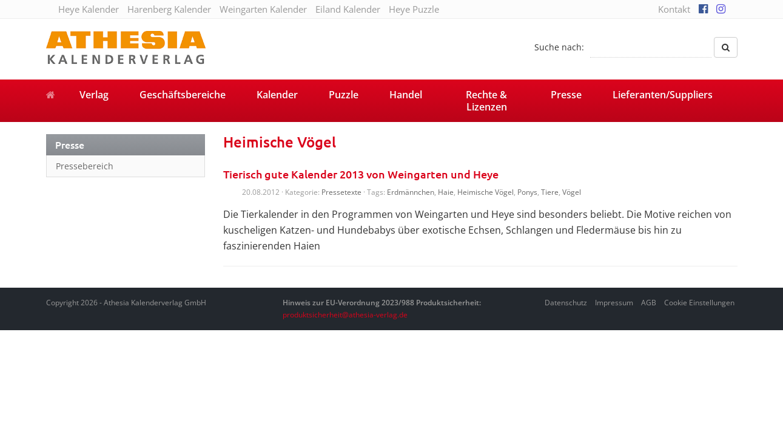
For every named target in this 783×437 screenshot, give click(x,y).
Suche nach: (559, 47)
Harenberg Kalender (169, 9)
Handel (405, 94)
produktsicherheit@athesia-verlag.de (345, 315)
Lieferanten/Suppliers (663, 94)
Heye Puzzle (414, 9)
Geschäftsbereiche (182, 94)
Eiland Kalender (347, 9)
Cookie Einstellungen (699, 302)
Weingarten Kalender (263, 9)
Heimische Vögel (485, 192)
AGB (648, 302)
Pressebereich (84, 166)
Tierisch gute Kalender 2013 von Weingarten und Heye (361, 174)
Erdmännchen (410, 192)
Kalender (277, 94)
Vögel (571, 192)
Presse (566, 94)
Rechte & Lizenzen (486, 100)
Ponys (527, 192)
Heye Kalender (88, 9)
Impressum (614, 302)
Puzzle (343, 94)
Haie (446, 192)
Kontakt (674, 9)
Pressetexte (341, 192)
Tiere (550, 192)
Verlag (94, 94)
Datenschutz (566, 302)
